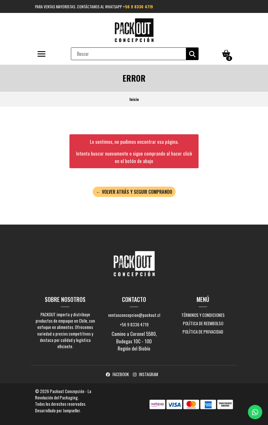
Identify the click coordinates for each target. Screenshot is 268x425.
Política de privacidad (202, 331)
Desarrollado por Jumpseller (57, 410)
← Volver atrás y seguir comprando (134, 191)
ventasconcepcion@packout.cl (134, 315)
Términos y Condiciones (203, 315)
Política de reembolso (203, 323)
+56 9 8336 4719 (138, 6)
